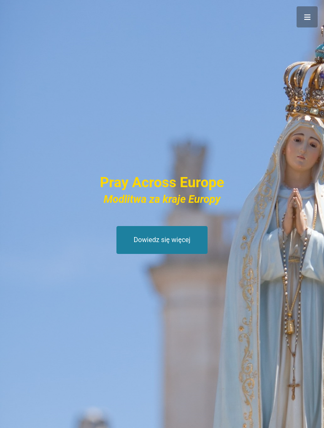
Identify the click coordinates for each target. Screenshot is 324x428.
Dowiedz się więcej (162, 240)
